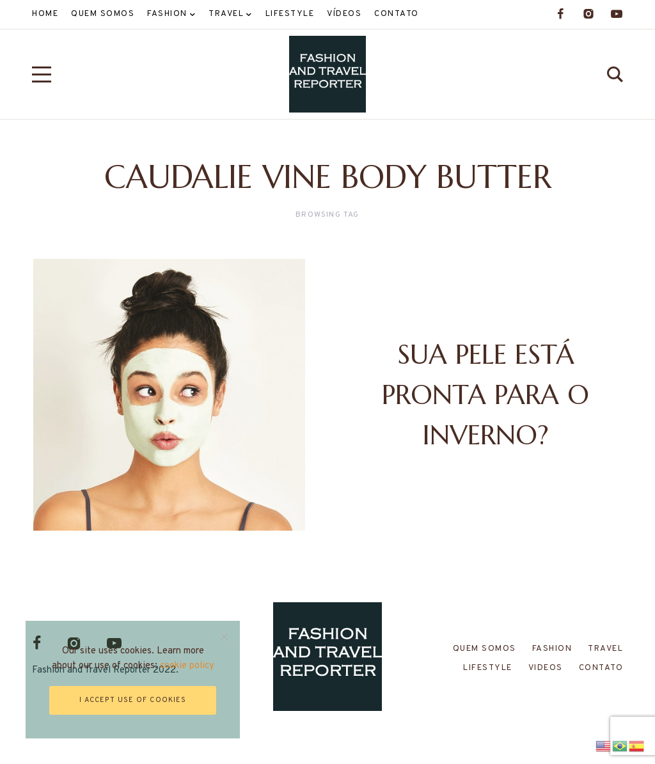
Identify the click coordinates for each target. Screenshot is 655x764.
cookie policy (187, 666)
